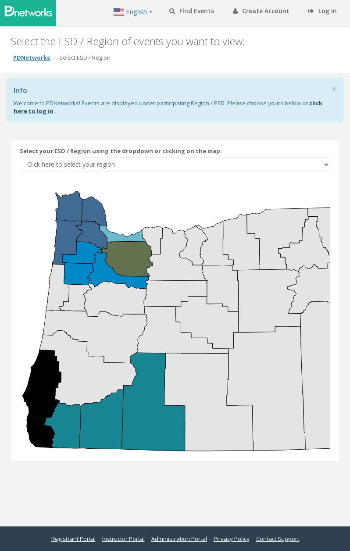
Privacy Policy (232, 539)
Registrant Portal (73, 539)
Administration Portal (179, 539)
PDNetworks (31, 57)
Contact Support (277, 539)
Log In (322, 11)
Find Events (191, 11)
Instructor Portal (123, 539)
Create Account (261, 11)
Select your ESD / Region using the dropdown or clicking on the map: (121, 151)
